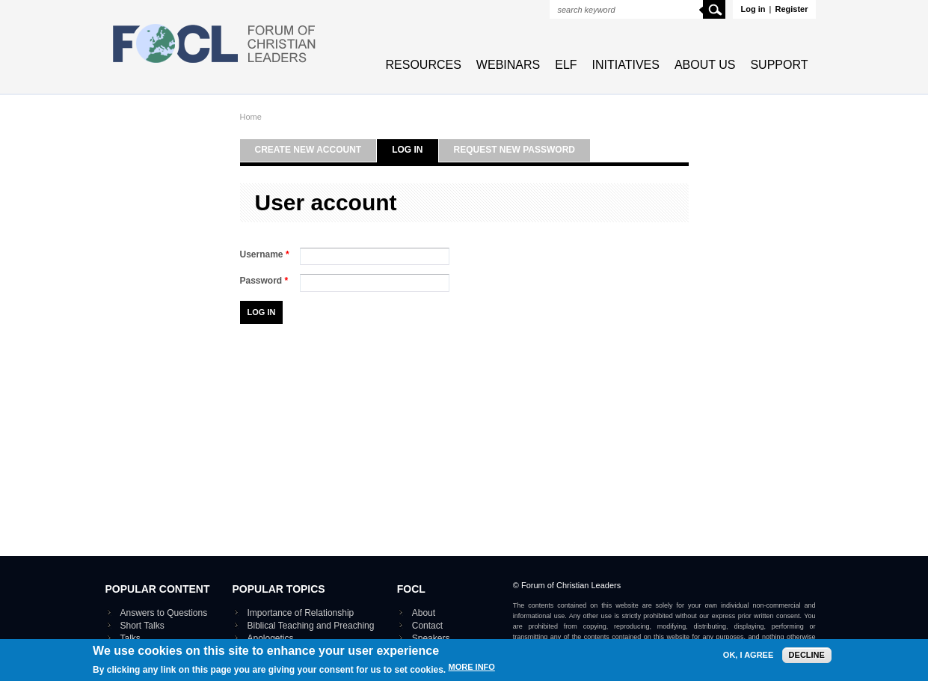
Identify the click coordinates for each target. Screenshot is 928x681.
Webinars (508, 64)
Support (779, 64)
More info (472, 670)
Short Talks (142, 625)
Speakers (431, 638)
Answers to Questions (164, 613)
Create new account (308, 149)
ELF (566, 64)
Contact (427, 625)
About (423, 613)
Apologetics (271, 638)
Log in (752, 8)
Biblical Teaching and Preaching (311, 625)
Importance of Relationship (301, 613)
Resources (423, 64)
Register (791, 8)
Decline (807, 657)
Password (264, 280)
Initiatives (626, 64)
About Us (705, 64)
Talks (130, 638)
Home (251, 116)
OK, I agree (748, 658)
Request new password (514, 149)
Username (264, 254)
